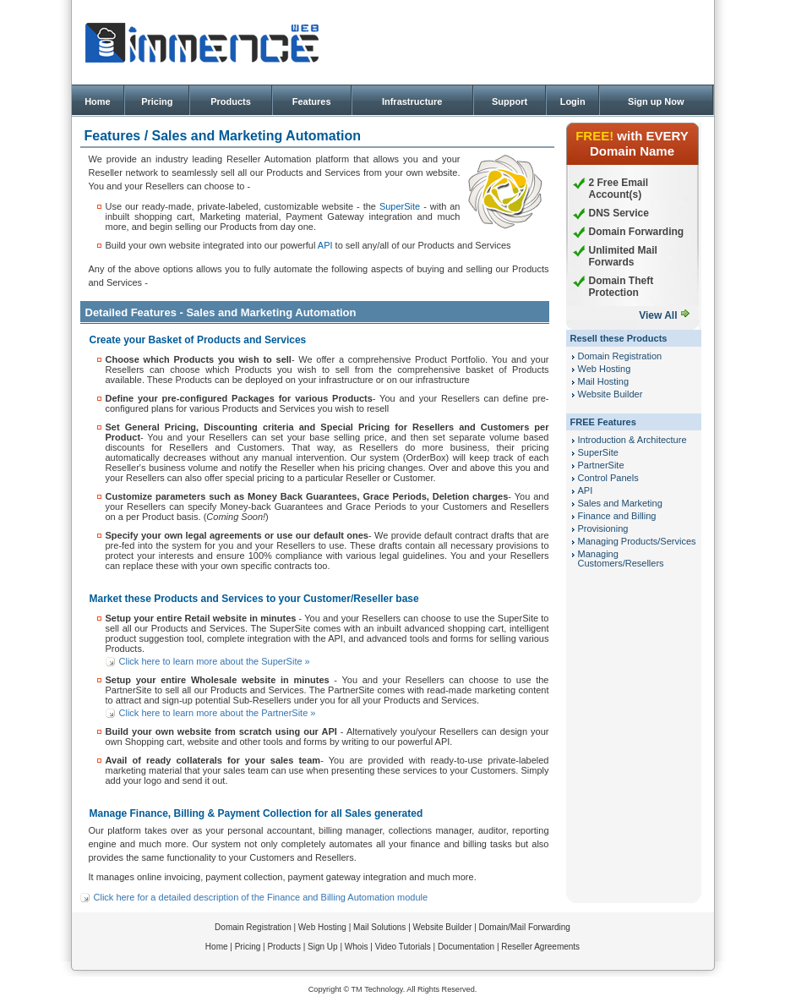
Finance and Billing (617, 516)
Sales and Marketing (620, 503)
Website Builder (610, 394)
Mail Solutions (379, 927)
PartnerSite (601, 465)
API (325, 245)
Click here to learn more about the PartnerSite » (217, 713)
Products (230, 101)
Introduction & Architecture (632, 440)
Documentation (466, 946)
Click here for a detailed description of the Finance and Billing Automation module (261, 897)
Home (97, 101)
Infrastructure (412, 101)
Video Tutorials (403, 946)
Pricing (156, 101)
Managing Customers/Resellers (621, 558)
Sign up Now (656, 101)
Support (509, 101)
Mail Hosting (604, 381)
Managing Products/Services (637, 541)
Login (573, 101)
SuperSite (399, 206)
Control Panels (608, 478)
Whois (356, 946)
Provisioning (603, 528)
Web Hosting (604, 369)
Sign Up (323, 946)
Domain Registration (620, 356)
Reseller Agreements (540, 946)
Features (311, 101)
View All (658, 315)
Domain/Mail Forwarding (524, 927)
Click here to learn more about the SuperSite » (214, 661)
